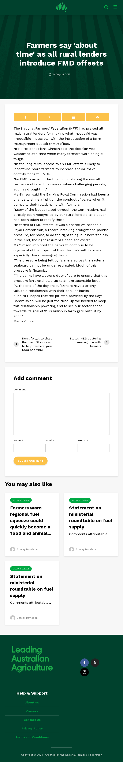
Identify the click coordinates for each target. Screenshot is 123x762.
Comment (20, 389)
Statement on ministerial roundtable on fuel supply (90, 517)
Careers (32, 711)
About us (32, 702)
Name (18, 440)
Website (83, 440)
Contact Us (32, 719)
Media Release (20, 500)
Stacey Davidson (24, 549)
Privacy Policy (32, 728)
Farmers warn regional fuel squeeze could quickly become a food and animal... (30, 520)
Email (50, 440)
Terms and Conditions (32, 737)
